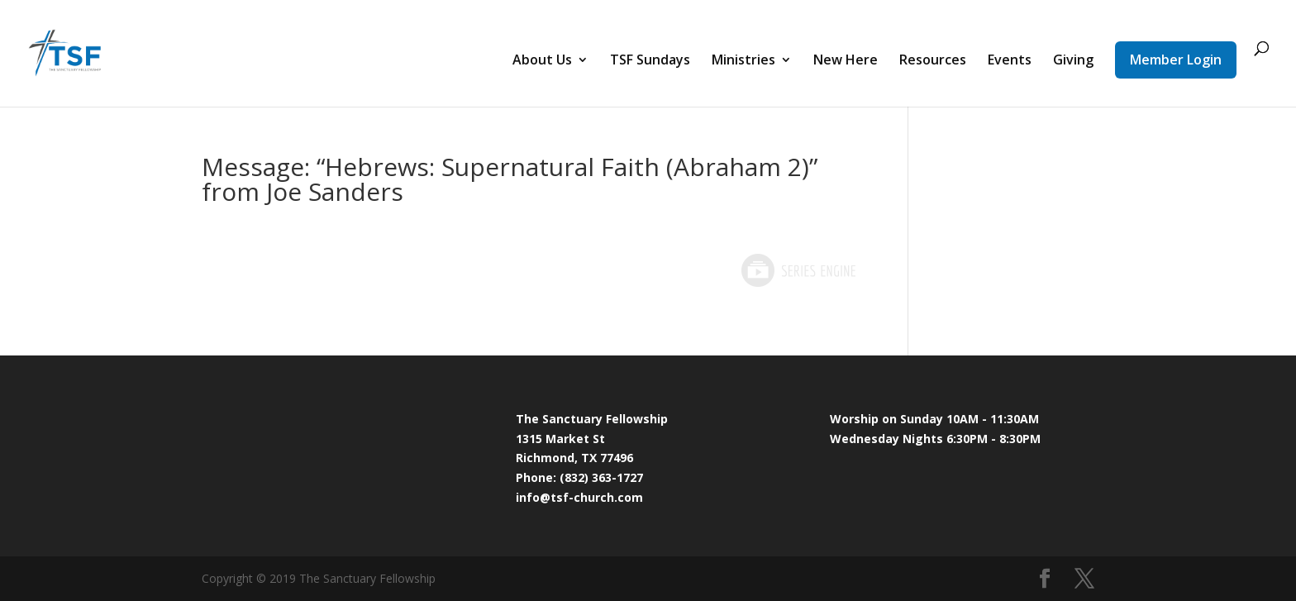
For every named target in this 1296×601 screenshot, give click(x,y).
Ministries (743, 61)
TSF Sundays (650, 61)
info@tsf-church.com (579, 497)
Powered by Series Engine (797, 270)
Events (1010, 61)
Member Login (1176, 59)
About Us (542, 61)
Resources (932, 61)
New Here (845, 61)
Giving (1073, 61)
